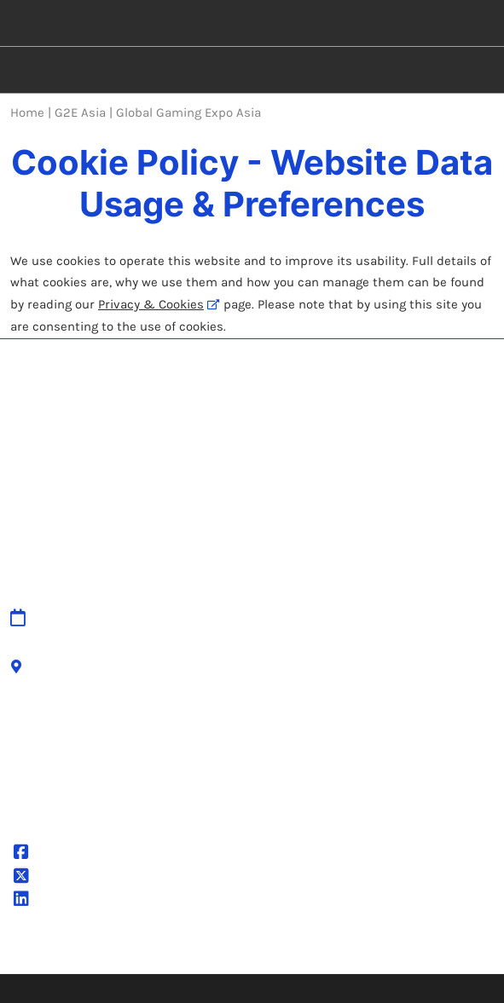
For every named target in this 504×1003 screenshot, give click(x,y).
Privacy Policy (175, 732)
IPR (145, 634)
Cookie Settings (182, 795)
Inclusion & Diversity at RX (344, 914)
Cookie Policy (173, 773)
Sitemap (161, 592)
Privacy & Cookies (151, 304)
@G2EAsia (54, 854)
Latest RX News (310, 872)
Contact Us (168, 612)
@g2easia (53, 877)
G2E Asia (50, 900)
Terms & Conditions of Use (215, 753)
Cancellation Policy (191, 654)
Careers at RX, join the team (347, 893)
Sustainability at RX (322, 934)
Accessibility (173, 675)
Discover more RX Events (338, 851)
